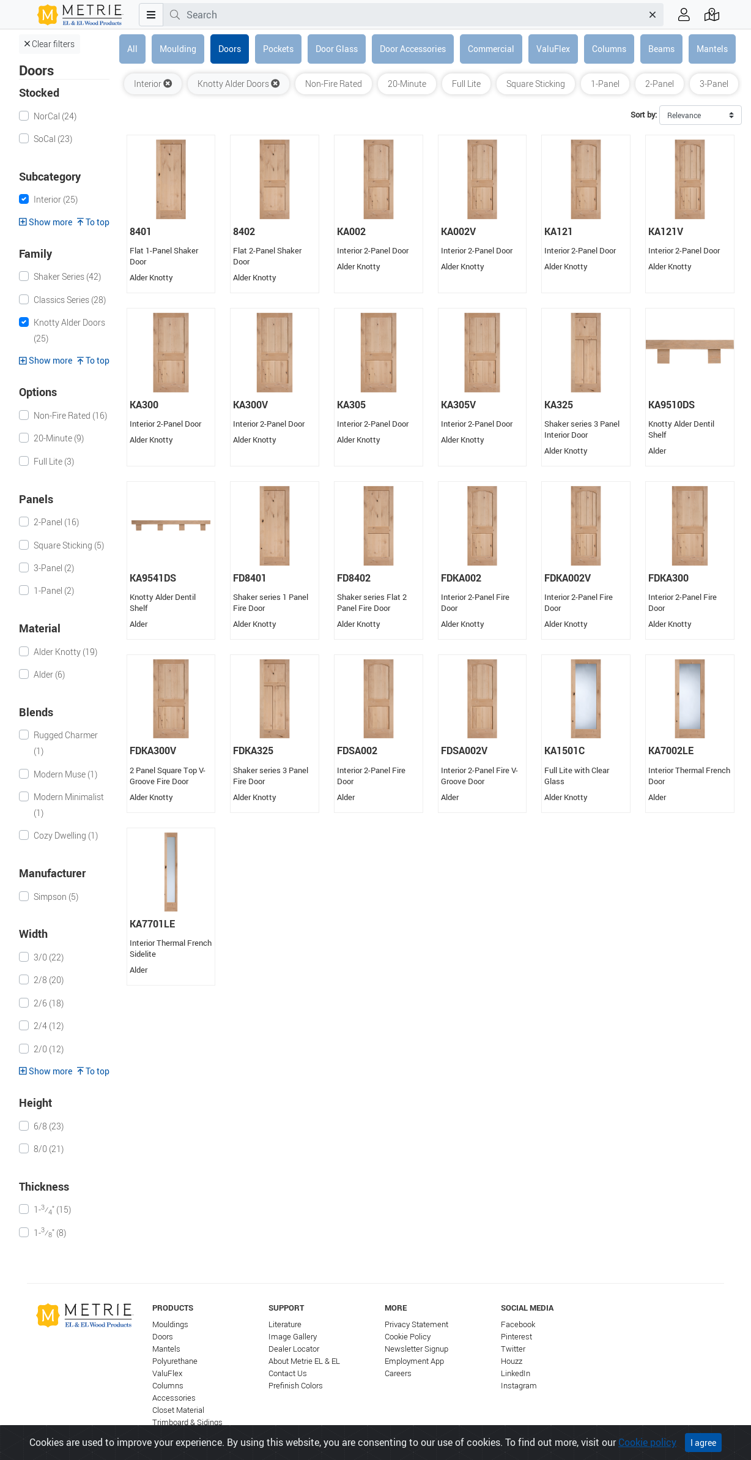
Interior (153, 83)
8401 (141, 231)
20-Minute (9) (59, 438)
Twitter (513, 1349)
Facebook (518, 1324)
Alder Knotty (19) (65, 651)
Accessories (174, 1398)
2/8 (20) (49, 980)
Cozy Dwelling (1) (66, 835)
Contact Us (287, 1373)
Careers (398, 1373)
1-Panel (605, 83)
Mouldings (170, 1324)
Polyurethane (175, 1361)
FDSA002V (464, 750)
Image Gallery (292, 1336)
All (132, 48)
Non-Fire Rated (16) (70, 415)
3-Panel (714, 83)
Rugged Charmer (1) (66, 743)
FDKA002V (567, 578)
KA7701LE (152, 923)
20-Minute (407, 83)
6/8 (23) (49, 1126)
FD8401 (250, 578)
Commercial (491, 48)
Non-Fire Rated (333, 83)
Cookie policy (647, 1449)
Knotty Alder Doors (238, 83)
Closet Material (178, 1410)
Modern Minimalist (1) (69, 804)
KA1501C (564, 750)
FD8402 (354, 578)
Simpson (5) (56, 896)
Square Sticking (535, 83)
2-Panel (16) (56, 522)
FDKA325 (253, 750)
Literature (285, 1324)
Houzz (511, 1361)
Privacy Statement (416, 1324)
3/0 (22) (49, 957)
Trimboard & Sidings (187, 1422)
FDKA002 (461, 578)
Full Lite (466, 83)
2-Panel (659, 83)
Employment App (414, 1361)
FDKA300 (668, 578)
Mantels (712, 48)
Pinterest (516, 1336)
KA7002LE (671, 750)
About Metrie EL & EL (304, 1361)
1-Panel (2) (54, 590)
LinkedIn (515, 1373)
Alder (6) (49, 674)
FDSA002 (357, 750)
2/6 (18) (49, 1003)
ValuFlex (553, 48)
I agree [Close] (703, 1449)
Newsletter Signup (416, 1349)
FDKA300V (153, 750)
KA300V (250, 404)
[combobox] (414, 14)
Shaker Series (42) (67, 276)
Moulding (178, 48)
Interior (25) (56, 199)
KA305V (458, 404)
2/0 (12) (49, 1049)
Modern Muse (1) (65, 774)
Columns (609, 48)
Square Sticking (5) (69, 545)
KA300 (144, 404)
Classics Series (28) (70, 299)
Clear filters (49, 44)
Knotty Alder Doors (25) (69, 330)
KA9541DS (153, 578)
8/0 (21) (49, 1149)
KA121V (665, 231)
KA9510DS (671, 404)
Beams (661, 48)
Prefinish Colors (295, 1385)
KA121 (558, 231)
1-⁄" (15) (52, 1209)
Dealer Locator (293, 1349)
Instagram (519, 1385)
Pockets (278, 48)
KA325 (558, 404)
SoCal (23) (53, 138)
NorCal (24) (55, 116)
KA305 (351, 404)
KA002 (351, 231)
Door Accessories (413, 48)
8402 (244, 231)
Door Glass (337, 48)
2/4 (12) (49, 1025)
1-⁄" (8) (50, 1232)
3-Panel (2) (54, 568)
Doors (229, 48)
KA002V (458, 231)
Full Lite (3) (54, 461)
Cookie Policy (408, 1336)
